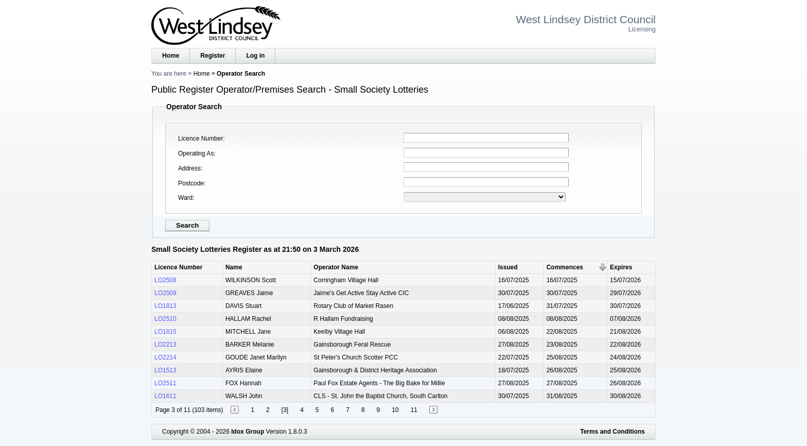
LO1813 (165, 306)
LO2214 (165, 357)
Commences (565, 267)
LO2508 (165, 280)
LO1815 (165, 331)
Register (212, 55)
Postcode (191, 183)
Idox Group (247, 431)
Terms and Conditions (612, 431)
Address (189, 168)
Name (233, 267)
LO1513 (165, 370)
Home (170, 55)
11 (414, 410)
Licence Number (200, 138)
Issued (508, 267)
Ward (185, 197)
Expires (621, 267)
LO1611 (165, 396)
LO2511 (165, 383)
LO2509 (165, 293)
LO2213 (165, 344)
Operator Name (335, 267)
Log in (255, 55)
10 (395, 410)
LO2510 (165, 318)
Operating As (196, 153)
